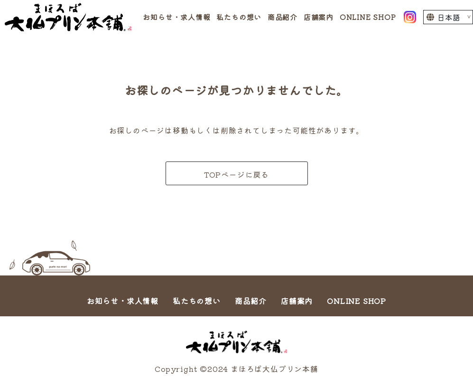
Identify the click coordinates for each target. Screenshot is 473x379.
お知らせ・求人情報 (176, 17)
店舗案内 (319, 17)
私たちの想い (238, 17)
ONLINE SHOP (368, 17)
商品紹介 (282, 17)
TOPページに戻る (236, 174)
